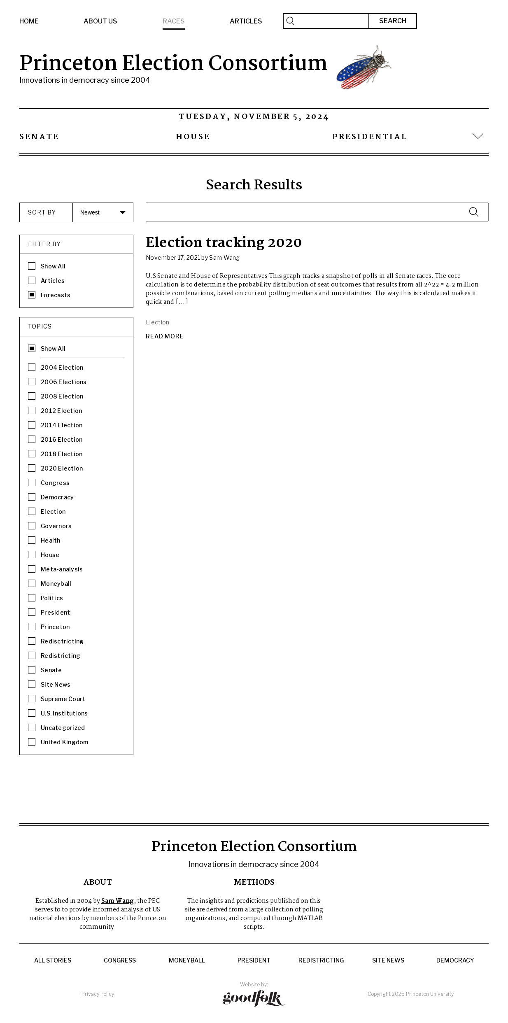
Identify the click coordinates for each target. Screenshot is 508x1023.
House (193, 137)
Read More (165, 336)
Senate (39, 137)
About (97, 882)
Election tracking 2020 (224, 243)
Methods (254, 882)
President (254, 960)
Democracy (455, 960)
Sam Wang (117, 901)
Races (174, 21)
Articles (246, 21)
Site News (388, 960)
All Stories (52, 960)
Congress (120, 960)
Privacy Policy (98, 994)
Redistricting (321, 960)
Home (29, 21)
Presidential (369, 137)
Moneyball (187, 960)
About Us (100, 21)
